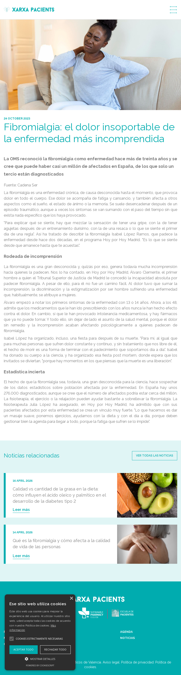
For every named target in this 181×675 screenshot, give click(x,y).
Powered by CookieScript (40, 665)
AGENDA (126, 632)
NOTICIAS (127, 638)
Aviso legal (111, 662)
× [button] (71, 598)
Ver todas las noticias (154, 455)
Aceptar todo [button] (23, 649)
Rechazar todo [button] (55, 649)
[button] (40, 658)
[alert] (40, 632)
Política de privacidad (137, 662)
